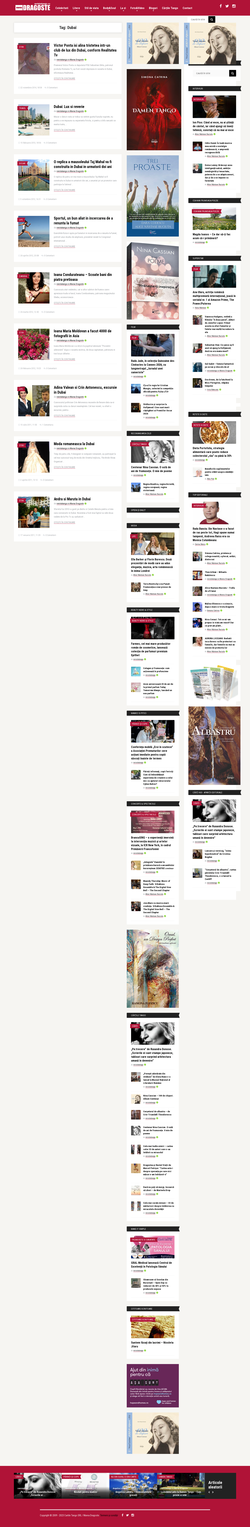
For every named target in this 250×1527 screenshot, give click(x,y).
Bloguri (153, 8)
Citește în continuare (64, 78)
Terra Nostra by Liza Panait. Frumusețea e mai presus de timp (157, 587)
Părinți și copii (139, 724)
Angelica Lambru (120, 1488)
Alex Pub (210, 479)
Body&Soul (109, 8)
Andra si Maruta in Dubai (72, 499)
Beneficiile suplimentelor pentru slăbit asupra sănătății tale (219, 472)
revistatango (138, 376)
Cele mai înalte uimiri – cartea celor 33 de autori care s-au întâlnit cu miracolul (158, 1149)
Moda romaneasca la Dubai (74, 444)
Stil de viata (92, 8)
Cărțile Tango (170, 8)
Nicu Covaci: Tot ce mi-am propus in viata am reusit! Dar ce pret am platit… (219, 622)
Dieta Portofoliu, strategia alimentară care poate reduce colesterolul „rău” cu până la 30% (212, 452)
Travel (22, 108)
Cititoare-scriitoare (142, 1319)
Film (134, 337)
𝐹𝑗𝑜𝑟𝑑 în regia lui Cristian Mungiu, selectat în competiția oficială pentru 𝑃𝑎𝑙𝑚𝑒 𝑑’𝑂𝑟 (158, 388)
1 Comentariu (47, 425)
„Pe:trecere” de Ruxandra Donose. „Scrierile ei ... (38, 1493)
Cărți (135, 1026)
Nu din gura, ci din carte (123, 1476)
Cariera (23, 276)
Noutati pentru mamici (85, 1492)
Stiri (21, 47)
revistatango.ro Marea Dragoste (70, 59)
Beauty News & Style (142, 620)
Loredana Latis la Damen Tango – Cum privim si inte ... (181, 1493)
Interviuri (199, 99)
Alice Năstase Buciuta (154, 494)
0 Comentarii (52, 87)
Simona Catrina (213, 610)
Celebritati (61, 8)
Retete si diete (201, 425)
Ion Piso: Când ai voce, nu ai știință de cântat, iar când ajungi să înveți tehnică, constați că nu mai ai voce (213, 126)
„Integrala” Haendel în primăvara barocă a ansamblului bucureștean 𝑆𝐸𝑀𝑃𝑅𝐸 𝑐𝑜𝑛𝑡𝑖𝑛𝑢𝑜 (158, 865)
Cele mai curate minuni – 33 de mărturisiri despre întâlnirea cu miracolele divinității (158, 1206)
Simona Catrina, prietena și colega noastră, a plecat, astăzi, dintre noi (220, 556)
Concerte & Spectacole (144, 814)
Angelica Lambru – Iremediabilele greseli (133, 1493)
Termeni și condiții (109, 1515)
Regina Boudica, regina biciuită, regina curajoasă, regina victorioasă (158, 487)
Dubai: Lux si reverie (69, 106)
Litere (76, 8)
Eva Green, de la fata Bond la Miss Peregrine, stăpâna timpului (219, 382)
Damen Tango (165, 1476)
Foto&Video (137, 8)
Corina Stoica (200, 544)
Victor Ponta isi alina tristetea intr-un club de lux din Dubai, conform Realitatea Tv (85, 50)
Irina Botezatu (212, 390)
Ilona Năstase (200, 308)
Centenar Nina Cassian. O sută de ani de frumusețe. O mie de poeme (158, 1130)
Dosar (22, 163)
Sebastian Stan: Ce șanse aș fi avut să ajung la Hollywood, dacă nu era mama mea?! (219, 348)
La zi (123, 8)
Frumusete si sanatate (143, 1239)
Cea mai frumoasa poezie (206, 211)
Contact (187, 8)
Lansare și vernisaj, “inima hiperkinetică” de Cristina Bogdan (218, 853)
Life (21, 219)
